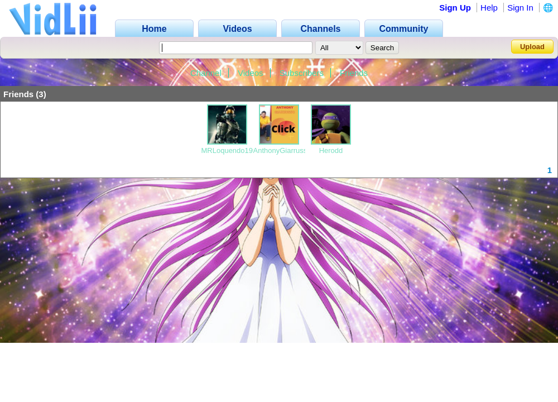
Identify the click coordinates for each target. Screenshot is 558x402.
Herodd (331, 150)
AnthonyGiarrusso (282, 150)
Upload (532, 46)
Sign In (520, 7)
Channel (206, 73)
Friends (354, 73)
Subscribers (302, 73)
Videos (250, 73)
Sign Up (455, 7)
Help (489, 7)
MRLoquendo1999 (231, 150)
